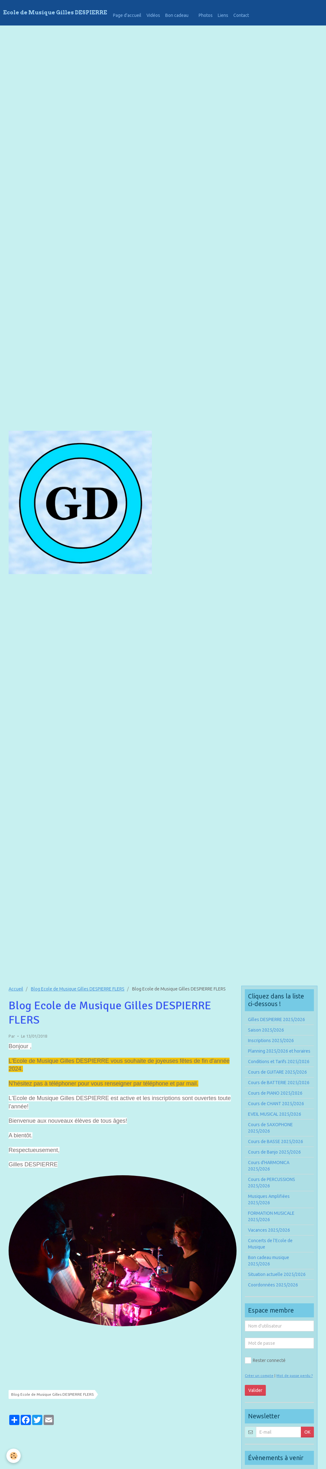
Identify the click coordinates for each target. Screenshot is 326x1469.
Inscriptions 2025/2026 (271, 1040)
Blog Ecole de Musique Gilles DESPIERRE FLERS (77, 988)
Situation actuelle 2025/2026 (277, 1274)
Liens (223, 15)
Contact (241, 15)
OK (307, 1432)
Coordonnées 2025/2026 (273, 1284)
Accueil (16, 988)
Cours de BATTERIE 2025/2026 (278, 1082)
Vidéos (153, 15)
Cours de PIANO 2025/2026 (275, 1093)
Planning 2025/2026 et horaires (279, 1051)
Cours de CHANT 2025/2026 (276, 1103)
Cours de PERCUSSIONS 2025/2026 (271, 1182)
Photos (206, 15)
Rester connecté (265, 1360)
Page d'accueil (127, 15)
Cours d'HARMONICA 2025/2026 (268, 1165)
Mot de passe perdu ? (294, 1376)
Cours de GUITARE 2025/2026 (277, 1072)
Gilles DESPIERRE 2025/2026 (276, 1019)
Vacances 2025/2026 (269, 1230)
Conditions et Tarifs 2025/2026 (278, 1061)
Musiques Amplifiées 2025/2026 (269, 1199)
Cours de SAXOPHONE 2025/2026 (270, 1128)
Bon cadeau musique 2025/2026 (268, 1260)
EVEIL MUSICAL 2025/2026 (274, 1114)
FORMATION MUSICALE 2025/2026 (271, 1216)
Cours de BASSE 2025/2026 (275, 1141)
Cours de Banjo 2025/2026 (274, 1152)
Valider (255, 1390)
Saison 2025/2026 (266, 1030)
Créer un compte (259, 1376)
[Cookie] (13, 1456)
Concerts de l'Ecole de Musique (270, 1243)
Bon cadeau (176, 15)
